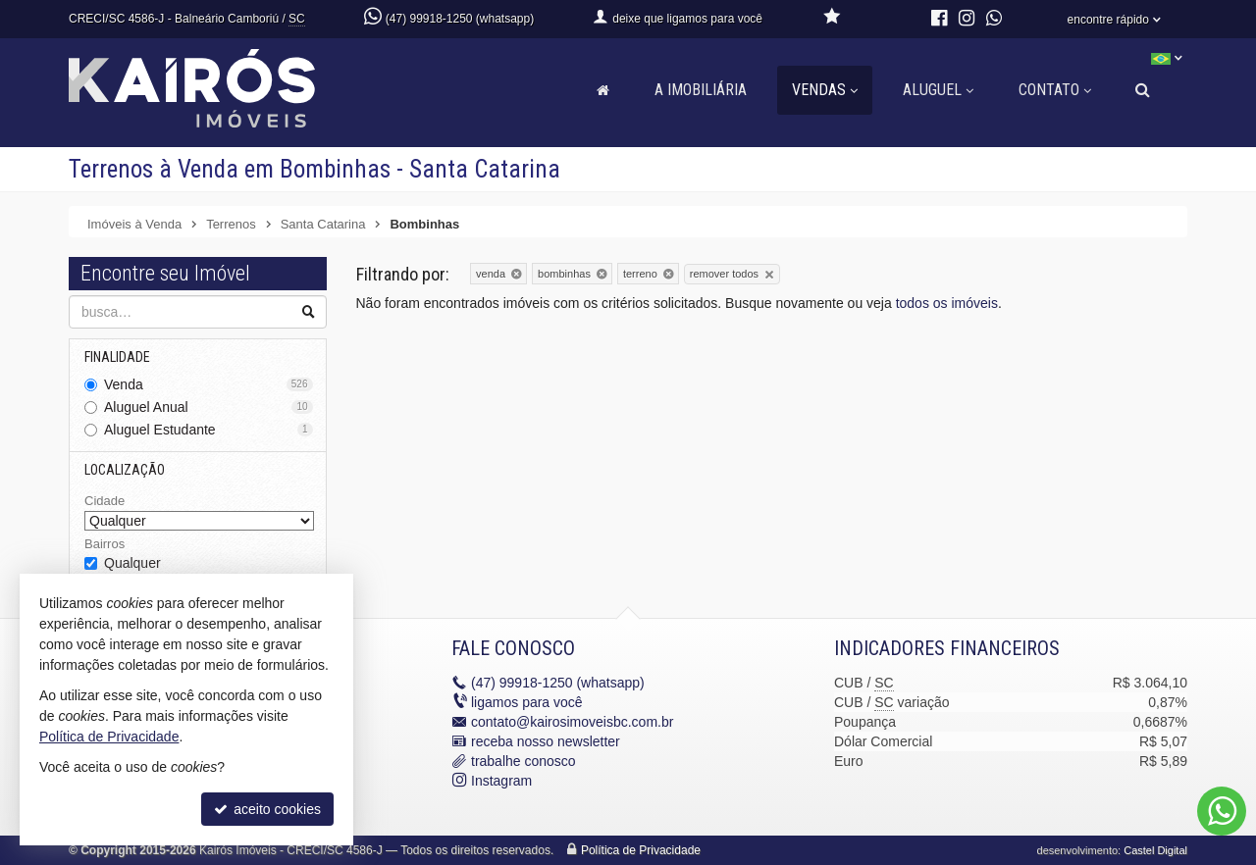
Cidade (104, 500)
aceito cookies (267, 809)
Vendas (825, 89)
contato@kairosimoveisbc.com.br (572, 722)
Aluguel (938, 89)
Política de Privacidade (641, 850)
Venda (208, 384)
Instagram (501, 781)
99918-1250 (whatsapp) (558, 682)
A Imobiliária (700, 89)
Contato (1055, 89)
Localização (124, 470)
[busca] (1143, 90)
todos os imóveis (947, 303)
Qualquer (132, 563)
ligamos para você (527, 702)
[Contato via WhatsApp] (1221, 811)
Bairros (104, 543)
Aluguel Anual (208, 407)
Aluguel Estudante (208, 429)
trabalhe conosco (523, 761)
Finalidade (117, 357)
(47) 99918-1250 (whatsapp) (460, 18)
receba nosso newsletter (545, 741)
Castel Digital (1155, 850)
